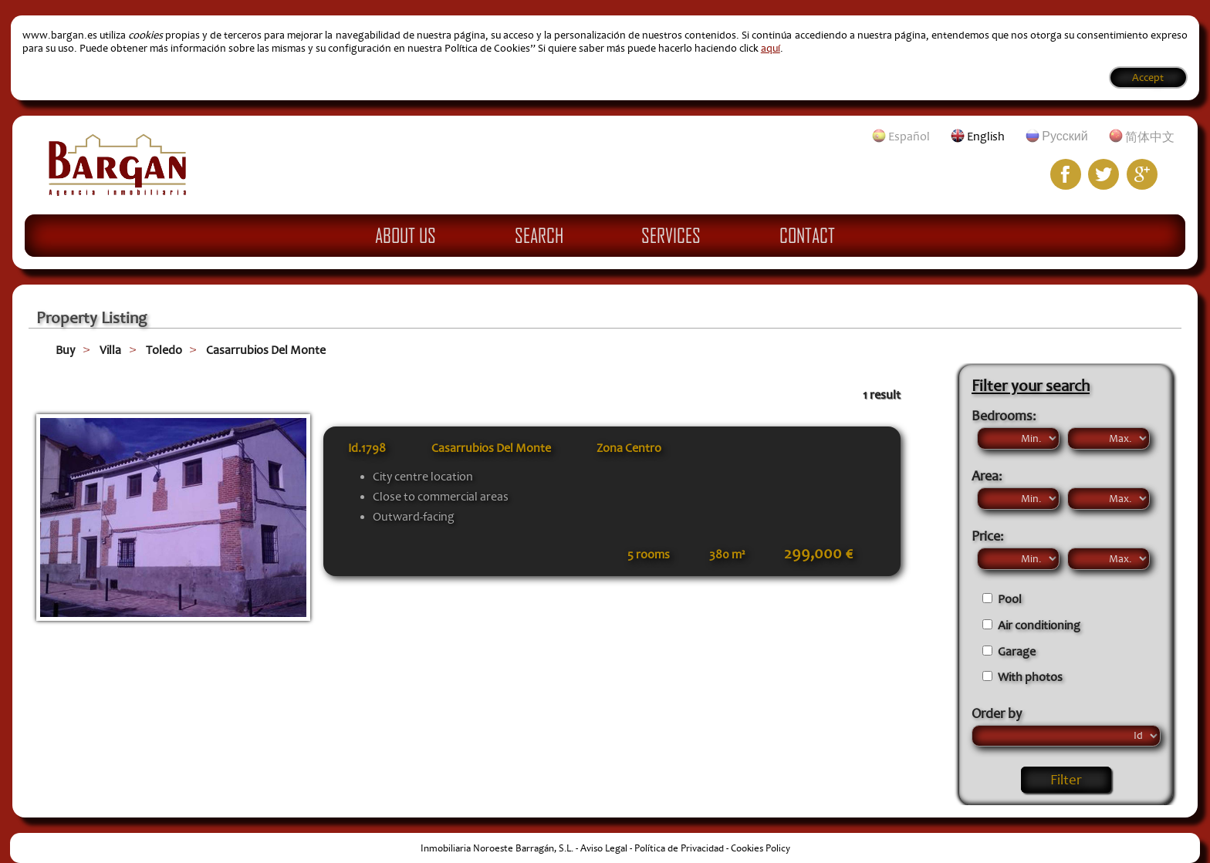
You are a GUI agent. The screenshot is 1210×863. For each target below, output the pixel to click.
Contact (807, 235)
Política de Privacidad (679, 848)
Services (671, 235)
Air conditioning (1039, 625)
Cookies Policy (760, 848)
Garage (1017, 652)
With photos (1030, 677)
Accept (1148, 77)
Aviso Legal (603, 848)
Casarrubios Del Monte (266, 350)
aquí (770, 48)
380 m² (727, 554)
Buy (65, 350)
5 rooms (648, 554)
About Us (405, 235)
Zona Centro (629, 448)
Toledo (164, 350)
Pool (1010, 599)
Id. (367, 448)
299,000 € (818, 553)
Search (539, 235)
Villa (110, 350)
